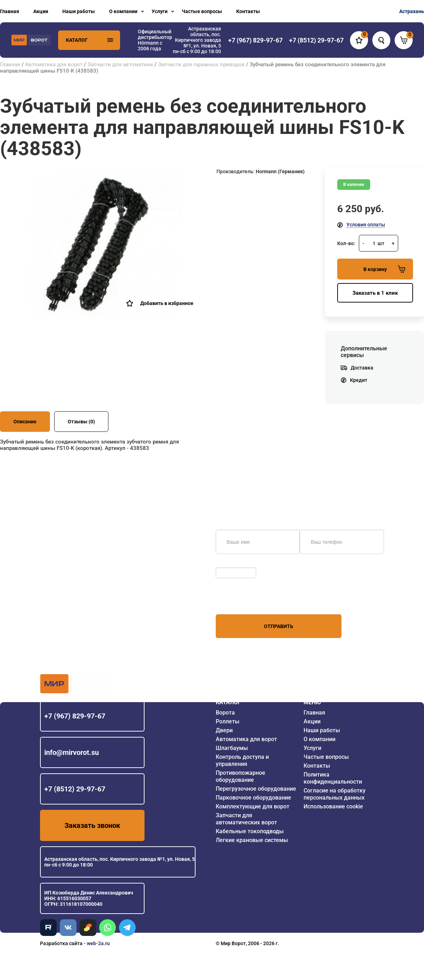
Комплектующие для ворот (252, 806)
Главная (9, 11)
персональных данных (242, 601)
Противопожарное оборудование (240, 776)
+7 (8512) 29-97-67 (74, 789)
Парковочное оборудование (253, 797)
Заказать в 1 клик (375, 293)
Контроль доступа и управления (242, 760)
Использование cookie (333, 806)
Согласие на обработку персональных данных (335, 794)
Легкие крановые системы (252, 840)
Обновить (229, 564)
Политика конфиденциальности (333, 778)
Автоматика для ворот (54, 64)
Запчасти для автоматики (120, 64)
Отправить (278, 626)
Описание (24, 421)
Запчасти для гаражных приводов (201, 64)
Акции (40, 11)
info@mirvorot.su (71, 752)
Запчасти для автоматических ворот (246, 819)
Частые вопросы (202, 11)
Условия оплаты (365, 224)
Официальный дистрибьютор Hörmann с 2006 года (155, 40)
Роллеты (227, 721)
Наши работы (78, 11)
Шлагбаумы (232, 748)
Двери (224, 730)
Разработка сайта (61, 943)
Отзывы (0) (81, 421)
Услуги (160, 11)
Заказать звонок (92, 825)
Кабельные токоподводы (250, 831)
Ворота (225, 712)
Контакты (248, 11)
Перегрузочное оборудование (256, 788)
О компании (123, 11)
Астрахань (411, 11)
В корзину (384, 269)
